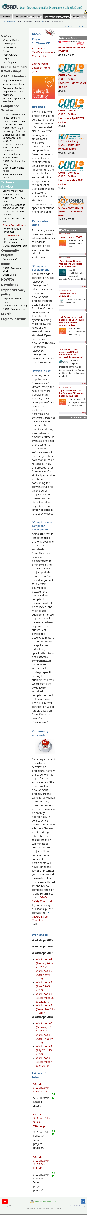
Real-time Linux (11, 194)
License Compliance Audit (13, 169)
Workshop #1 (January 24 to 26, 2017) (44, 963)
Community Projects (10, 252)
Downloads (9, 285)
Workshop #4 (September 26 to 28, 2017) (45, 997)
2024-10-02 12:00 (65, 234)
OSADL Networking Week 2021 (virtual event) (71, 210)
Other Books (9, 274)
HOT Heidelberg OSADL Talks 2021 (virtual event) (71, 143)
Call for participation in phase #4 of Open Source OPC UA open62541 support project (71, 321)
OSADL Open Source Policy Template (14, 116)
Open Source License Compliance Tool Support (14, 137)
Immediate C (10, 259)
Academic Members (13, 87)
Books (5, 264)
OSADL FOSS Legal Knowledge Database (14, 130)
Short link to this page (78, 1206)
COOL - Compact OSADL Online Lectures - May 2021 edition (71, 177)
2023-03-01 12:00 (65, 290)
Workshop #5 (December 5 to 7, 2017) (45, 1009)
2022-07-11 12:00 (65, 314)
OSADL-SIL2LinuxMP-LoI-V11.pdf (41, 1087)
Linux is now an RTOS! (71, 237)
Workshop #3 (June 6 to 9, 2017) (44, 986)
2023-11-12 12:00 (65, 258)
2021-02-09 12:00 (65, 387)
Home (30, 16)
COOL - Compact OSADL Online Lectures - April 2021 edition (71, 115)
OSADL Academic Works (12, 270)
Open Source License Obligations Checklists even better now (70, 264)
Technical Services (33, 21)
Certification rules (42, 52)
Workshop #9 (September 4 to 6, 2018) (44, 1061)
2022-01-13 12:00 (65, 346)
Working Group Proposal (12, 230)
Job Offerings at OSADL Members (15, 100)
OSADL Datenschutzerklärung (15, 304)
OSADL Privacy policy (14, 308)
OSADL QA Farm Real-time (14, 200)
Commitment (40, 64)
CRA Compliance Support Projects (12, 156)
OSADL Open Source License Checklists (14, 123)
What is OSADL (11, 39)
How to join (9, 43)
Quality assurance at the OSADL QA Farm (14, 206)
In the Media (9, 47)
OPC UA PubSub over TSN (14, 220)
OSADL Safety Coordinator (43, 899)
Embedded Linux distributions (68, 295)
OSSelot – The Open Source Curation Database (13, 147)
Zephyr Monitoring (13, 190)
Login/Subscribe (75, 16)
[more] (83, 254)
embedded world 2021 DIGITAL (72, 48)
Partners (7, 50)
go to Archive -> (78, 417)
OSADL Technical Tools (15, 245)
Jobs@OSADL (10, 54)
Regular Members (12, 80)
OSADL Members (14, 76)
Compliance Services (10, 108)
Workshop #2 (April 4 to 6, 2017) (44, 974)
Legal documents (12, 298)
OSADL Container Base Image (15, 162)
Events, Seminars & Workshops (14, 68)
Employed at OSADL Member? (13, 93)
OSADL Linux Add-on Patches (14, 213)
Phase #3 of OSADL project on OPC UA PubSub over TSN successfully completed (71, 353)
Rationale (37, 48)
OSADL (6, 35)
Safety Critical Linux (53, 21)
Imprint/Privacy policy (50, 16)
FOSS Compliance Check (12, 176)
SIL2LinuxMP (11, 235)
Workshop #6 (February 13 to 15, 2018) (45, 1027)
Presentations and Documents (14, 241)
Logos (6, 58)
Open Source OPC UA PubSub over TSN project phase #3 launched (71, 393)
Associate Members (13, 84)
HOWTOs (8, 279)
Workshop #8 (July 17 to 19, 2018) (44, 1050)
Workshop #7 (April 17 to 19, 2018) (45, 1038)
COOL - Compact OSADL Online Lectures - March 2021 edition (72, 79)
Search (6, 313)
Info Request (10, 62)
